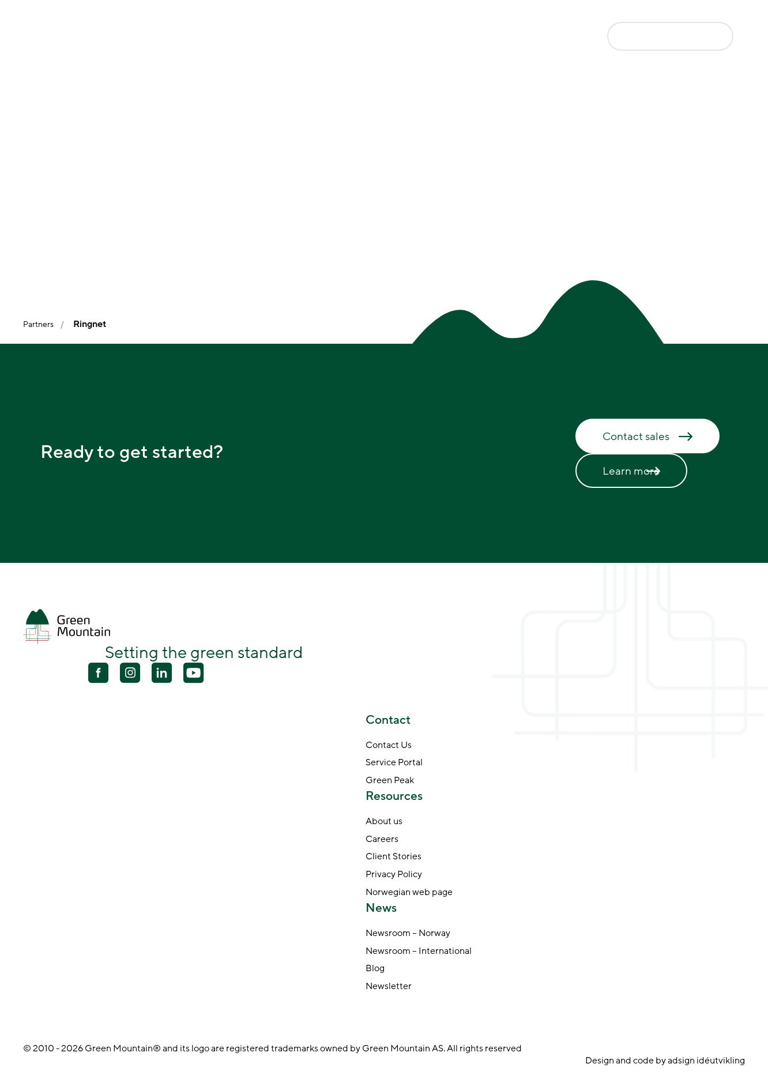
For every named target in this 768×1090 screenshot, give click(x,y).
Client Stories (393, 857)
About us (384, 822)
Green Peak (390, 781)
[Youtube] (130, 673)
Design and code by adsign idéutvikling (665, 1060)
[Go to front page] (81, 36)
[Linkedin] (162, 674)
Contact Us (389, 746)
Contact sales (636, 436)
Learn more (631, 471)
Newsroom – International (419, 951)
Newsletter (389, 987)
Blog (375, 969)
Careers (382, 840)
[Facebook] (98, 674)
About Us (459, 37)
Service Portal (394, 763)
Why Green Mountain (366, 37)
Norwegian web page (409, 893)
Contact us (653, 36)
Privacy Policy (394, 875)
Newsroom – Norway (408, 934)
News (518, 37)
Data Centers (265, 37)
